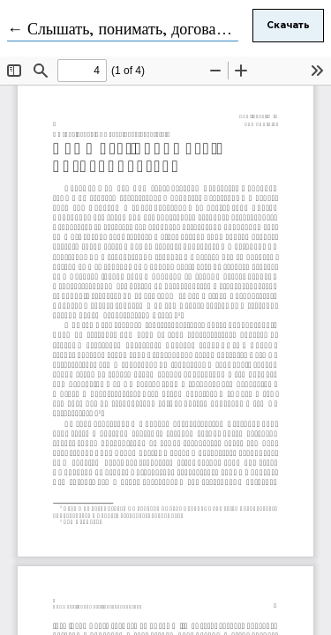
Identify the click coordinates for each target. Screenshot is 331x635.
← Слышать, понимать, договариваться (141, 30)
